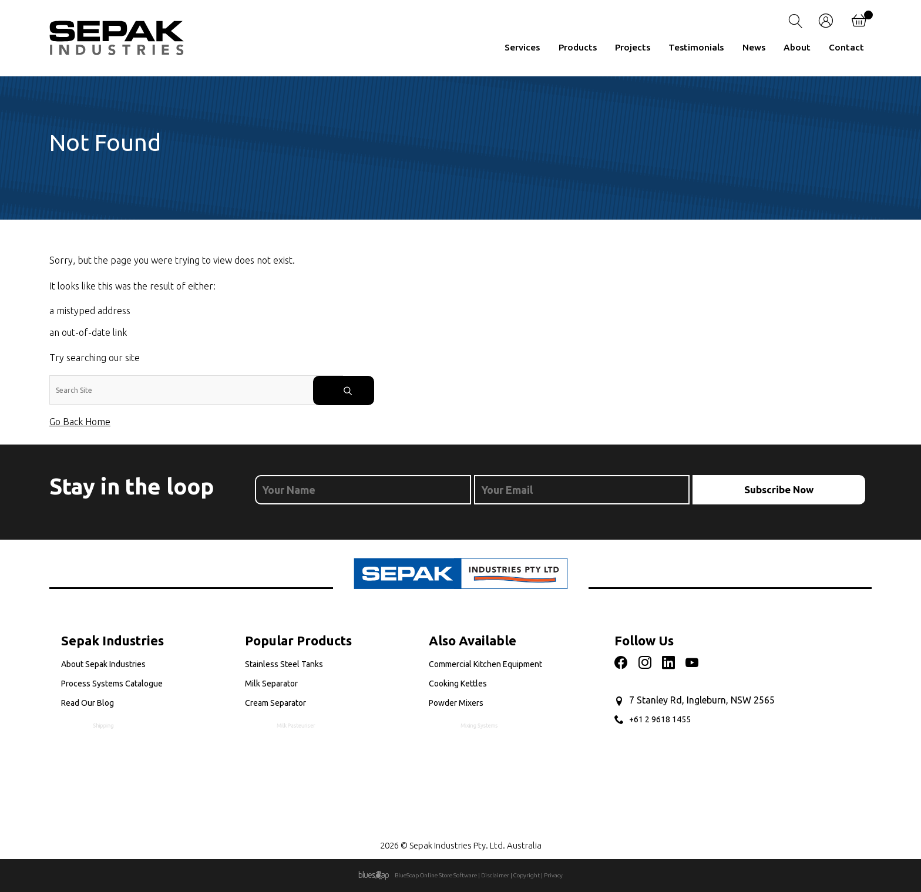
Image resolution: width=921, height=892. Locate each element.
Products (578, 47)
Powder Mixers (475, 705)
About (797, 47)
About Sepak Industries (103, 664)
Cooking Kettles (463, 684)
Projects (632, 47)
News (753, 47)
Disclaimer (495, 875)
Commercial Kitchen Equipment (485, 664)
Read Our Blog (110, 706)
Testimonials (696, 47)
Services (522, 47)
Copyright (526, 875)
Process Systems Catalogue (115, 684)
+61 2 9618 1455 (660, 719)
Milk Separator (277, 684)
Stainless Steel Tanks (284, 664)
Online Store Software (448, 875)
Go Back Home (79, 421)
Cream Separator (297, 706)
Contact (846, 47)
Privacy (553, 875)
